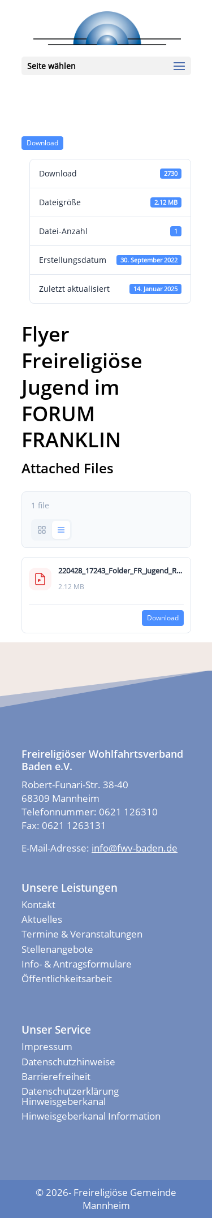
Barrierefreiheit (55, 1076)
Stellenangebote (57, 949)
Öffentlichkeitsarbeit (66, 978)
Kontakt (38, 904)
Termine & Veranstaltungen (81, 933)
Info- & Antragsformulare (76, 963)
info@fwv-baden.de (135, 847)
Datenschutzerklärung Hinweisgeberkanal (70, 1096)
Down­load (42, 143)
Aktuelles (41, 919)
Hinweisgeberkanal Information (91, 1115)
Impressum (46, 1046)
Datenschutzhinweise (68, 1061)
